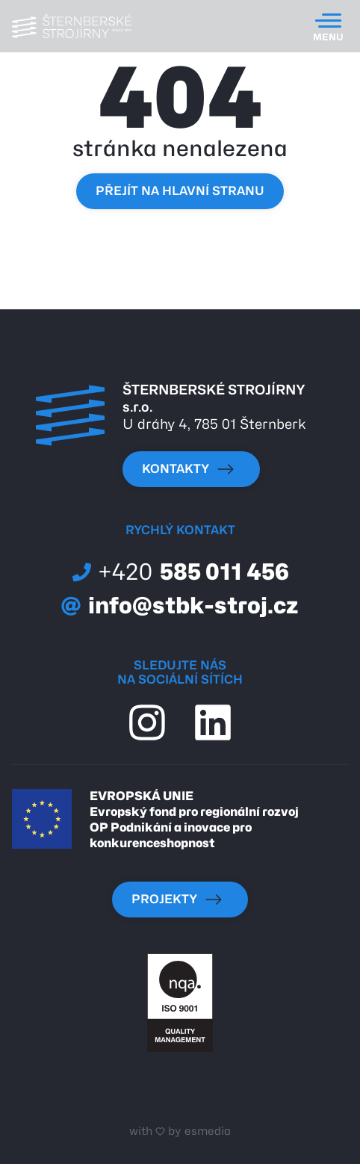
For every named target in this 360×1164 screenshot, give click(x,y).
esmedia (207, 1131)
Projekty (177, 899)
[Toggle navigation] (328, 26)
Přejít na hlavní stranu (180, 191)
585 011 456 (180, 572)
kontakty (188, 469)
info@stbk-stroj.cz (180, 605)
